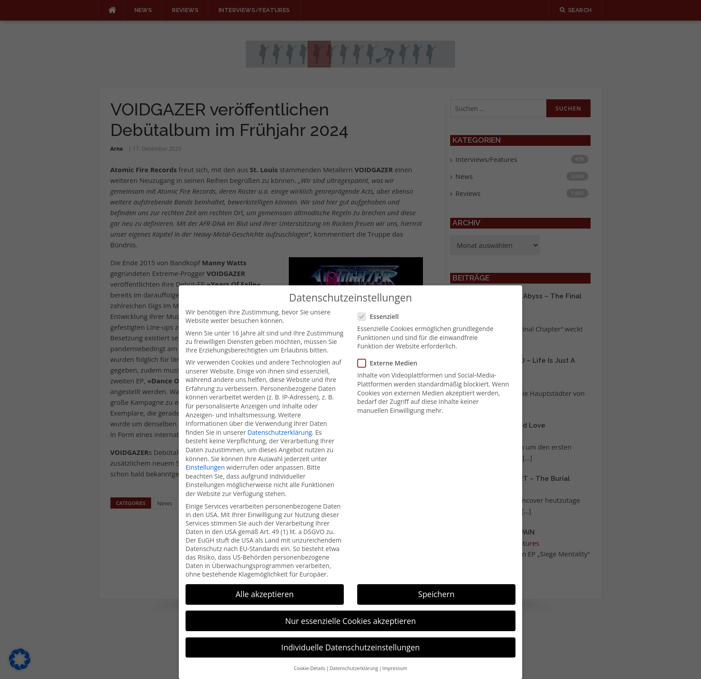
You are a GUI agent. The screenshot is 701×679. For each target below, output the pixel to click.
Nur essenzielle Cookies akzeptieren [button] (350, 609)
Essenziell (381, 305)
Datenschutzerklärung (280, 420)
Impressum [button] (394, 657)
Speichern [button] (436, 582)
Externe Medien (390, 352)
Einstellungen (205, 456)
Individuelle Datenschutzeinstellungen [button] (350, 635)
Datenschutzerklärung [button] (353, 657)
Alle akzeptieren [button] (265, 582)
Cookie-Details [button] (309, 657)
